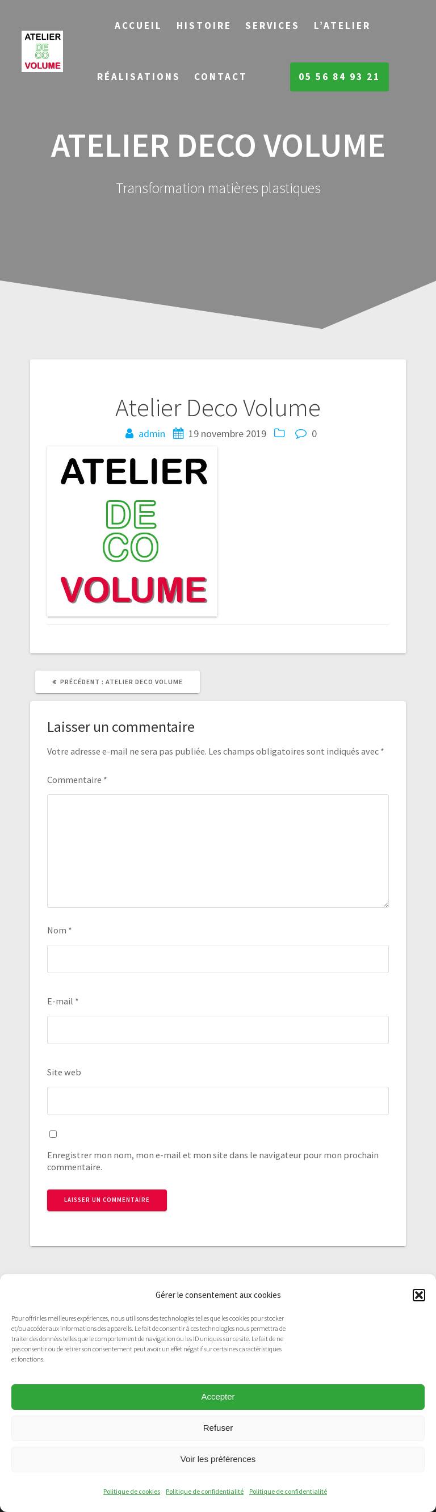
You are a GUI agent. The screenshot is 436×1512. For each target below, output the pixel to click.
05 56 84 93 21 (339, 76)
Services (272, 25)
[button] (419, 1295)
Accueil (138, 25)
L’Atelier (342, 25)
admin (152, 433)
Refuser (218, 1428)
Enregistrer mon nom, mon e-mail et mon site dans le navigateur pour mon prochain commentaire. (213, 1160)
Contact (221, 76)
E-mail (63, 1001)
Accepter (217, 1396)
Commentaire (77, 779)
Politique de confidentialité (205, 1491)
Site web (64, 1072)
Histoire (204, 25)
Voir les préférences (218, 1459)
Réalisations (139, 76)
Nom (59, 930)
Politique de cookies (131, 1491)
